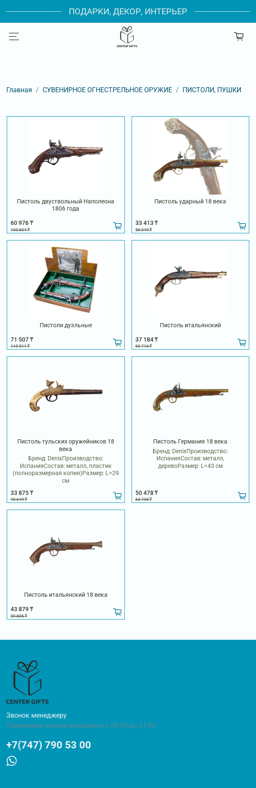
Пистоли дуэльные (66, 325)
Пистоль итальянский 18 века (66, 594)
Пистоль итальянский (190, 325)
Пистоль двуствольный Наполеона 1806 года (65, 205)
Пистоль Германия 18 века (190, 441)
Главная (19, 90)
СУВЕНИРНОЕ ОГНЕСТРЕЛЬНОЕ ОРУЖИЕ (107, 90)
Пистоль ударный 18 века (190, 201)
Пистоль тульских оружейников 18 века (65, 445)
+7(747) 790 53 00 (48, 745)
